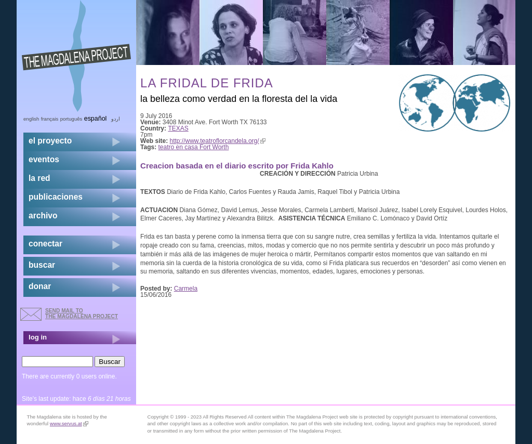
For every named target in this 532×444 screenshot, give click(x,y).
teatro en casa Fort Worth (193, 147)
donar (40, 286)
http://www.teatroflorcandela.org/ (217, 141)
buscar (42, 264)
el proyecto (50, 140)
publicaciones (56, 196)
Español (95, 118)
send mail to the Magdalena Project (81, 313)
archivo (43, 215)
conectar (45, 243)
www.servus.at (69, 423)
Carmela (185, 288)
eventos (44, 159)
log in (38, 337)
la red (39, 178)
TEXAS (178, 128)
